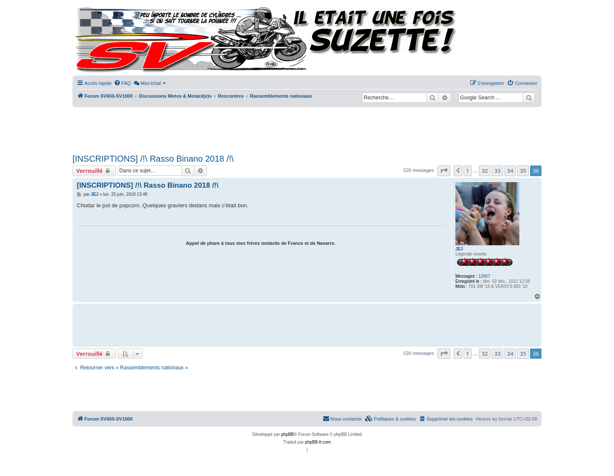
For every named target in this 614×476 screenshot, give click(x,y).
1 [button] (467, 170)
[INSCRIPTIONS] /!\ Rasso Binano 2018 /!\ (153, 158)
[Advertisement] (307, 128)
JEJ (459, 249)
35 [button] (523, 170)
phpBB (287, 434)
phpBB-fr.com (318, 442)
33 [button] (497, 170)
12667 (484, 276)
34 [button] (510, 170)
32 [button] (484, 170)
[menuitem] (122, 83)
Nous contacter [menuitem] (342, 418)
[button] (443, 170)
